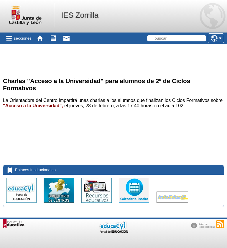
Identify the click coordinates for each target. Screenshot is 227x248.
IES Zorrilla (79, 15)
